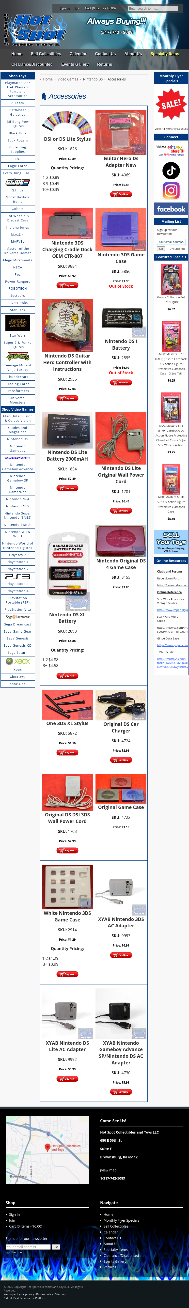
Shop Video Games (17, 409)
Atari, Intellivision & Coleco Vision (18, 418)
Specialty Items (164, 54)
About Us (133, 54)
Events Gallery (75, 64)
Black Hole (18, 133)
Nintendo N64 (17, 499)
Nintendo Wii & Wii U (18, 533)
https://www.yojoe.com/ (173, 645)
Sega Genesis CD (18, 645)
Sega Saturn (18, 652)
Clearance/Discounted (32, 64)
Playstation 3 (18, 583)
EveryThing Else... (17, 173)
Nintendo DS (17, 439)
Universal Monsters (18, 400)
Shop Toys (17, 76)
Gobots (18, 208)
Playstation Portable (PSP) (18, 600)
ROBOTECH (17, 288)
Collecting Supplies (17, 149)
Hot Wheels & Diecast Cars (17, 218)
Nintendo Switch (18, 524)
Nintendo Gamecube (18, 489)
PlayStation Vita (17, 609)
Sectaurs (18, 295)
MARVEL (18, 241)
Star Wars (18, 335)
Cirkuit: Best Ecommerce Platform (25, 1298)
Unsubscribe (177, 248)
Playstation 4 (18, 591)
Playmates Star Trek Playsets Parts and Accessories (17, 89)
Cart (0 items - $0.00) (100, 8)
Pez (18, 274)
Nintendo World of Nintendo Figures (17, 545)
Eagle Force (18, 166)
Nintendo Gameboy (18, 448)
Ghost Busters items (18, 199)
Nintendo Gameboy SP (17, 478)
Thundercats (17, 376)
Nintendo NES (18, 506)
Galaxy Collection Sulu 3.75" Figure (172, 299)
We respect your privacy (19, 1294)
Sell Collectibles (46, 54)
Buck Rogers (17, 140)
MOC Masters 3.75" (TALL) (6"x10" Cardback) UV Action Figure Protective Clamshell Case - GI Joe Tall (171, 363)
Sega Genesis (18, 638)
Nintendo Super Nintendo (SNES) (18, 515)
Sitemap (60, 1294)
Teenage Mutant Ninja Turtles (18, 367)
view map (108, 1170)
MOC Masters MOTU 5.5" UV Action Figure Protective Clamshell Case (172, 504)
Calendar (78, 54)
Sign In (65, 8)
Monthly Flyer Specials (121, 1220)
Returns (104, 64)
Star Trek (17, 310)
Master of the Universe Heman (18, 250)
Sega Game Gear (18, 631)
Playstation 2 (18, 569)
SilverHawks (18, 302)
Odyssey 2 (17, 555)
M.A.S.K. (18, 234)
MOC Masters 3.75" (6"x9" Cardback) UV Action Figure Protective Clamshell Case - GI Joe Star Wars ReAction (171, 435)
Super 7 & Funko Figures (18, 344)
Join (77, 8)
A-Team (17, 103)
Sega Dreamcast (17, 624)
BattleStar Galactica (17, 112)
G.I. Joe (18, 190)
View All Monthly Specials (171, 128)
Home (16, 54)
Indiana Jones (17, 227)
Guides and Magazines (17, 429)
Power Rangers (17, 281)
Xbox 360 (18, 676)
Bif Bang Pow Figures (18, 123)
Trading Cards (18, 384)
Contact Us (105, 54)
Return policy (44, 1294)
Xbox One (18, 684)
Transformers (17, 391)
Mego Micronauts (17, 260)
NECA (17, 267)
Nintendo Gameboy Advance (17, 466)
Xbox (18, 669)
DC (17, 158)
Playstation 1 (18, 562)
